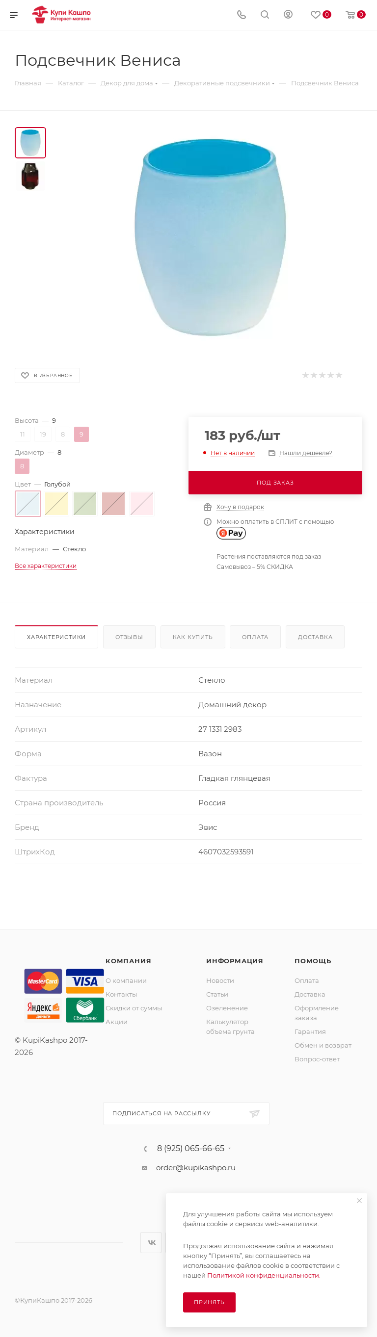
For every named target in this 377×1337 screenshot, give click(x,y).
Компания (128, 961)
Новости (220, 980)
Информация (235, 961)
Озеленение (227, 1008)
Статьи (217, 994)
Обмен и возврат (323, 1045)
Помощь (313, 961)
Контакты (121, 994)
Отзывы (129, 637)
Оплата (255, 637)
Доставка (315, 637)
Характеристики (56, 637)
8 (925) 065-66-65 (190, 1149)
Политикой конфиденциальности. (264, 1275)
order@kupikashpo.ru (196, 1167)
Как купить (193, 637)
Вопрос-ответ (317, 1059)
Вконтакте (151, 1242)
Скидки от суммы (134, 1008)
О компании (126, 980)
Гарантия (310, 1031)
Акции (117, 1022)
